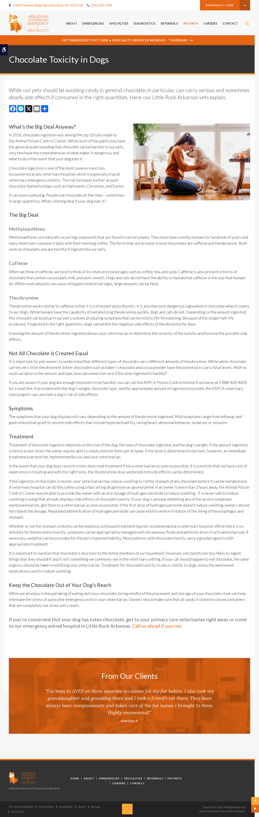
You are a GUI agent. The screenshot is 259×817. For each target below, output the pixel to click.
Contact (230, 23)
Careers (210, 23)
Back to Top (17, 811)
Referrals (169, 23)
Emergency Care (220, 5)
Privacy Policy (46, 806)
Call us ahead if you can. (157, 626)
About (71, 23)
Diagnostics (145, 23)
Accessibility (66, 806)
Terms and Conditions (21, 806)
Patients (190, 23)
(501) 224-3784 (101, 5)
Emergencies (93, 23)
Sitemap (95, 806)
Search (82, 806)
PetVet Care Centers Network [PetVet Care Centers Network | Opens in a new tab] (228, 811)
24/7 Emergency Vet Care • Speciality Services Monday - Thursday (124, 40)
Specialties (118, 23)
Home (74, 778)
